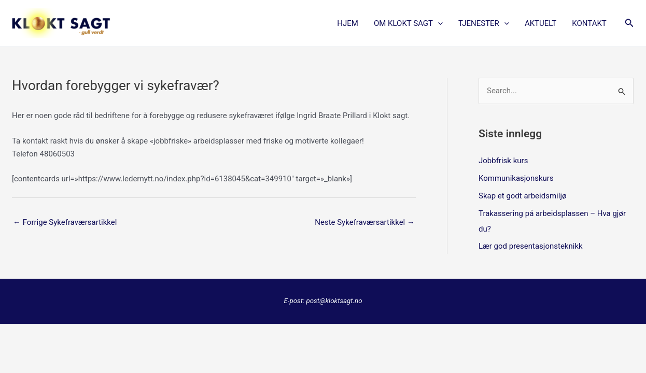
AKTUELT (540, 23)
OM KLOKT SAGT (408, 23)
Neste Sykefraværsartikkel (365, 222)
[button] (629, 23)
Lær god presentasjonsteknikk (531, 246)
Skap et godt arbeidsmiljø (522, 195)
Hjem (347, 23)
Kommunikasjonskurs (516, 178)
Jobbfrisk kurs (503, 160)
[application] (438, 23)
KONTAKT (589, 23)
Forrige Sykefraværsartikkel (65, 222)
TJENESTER (483, 23)
